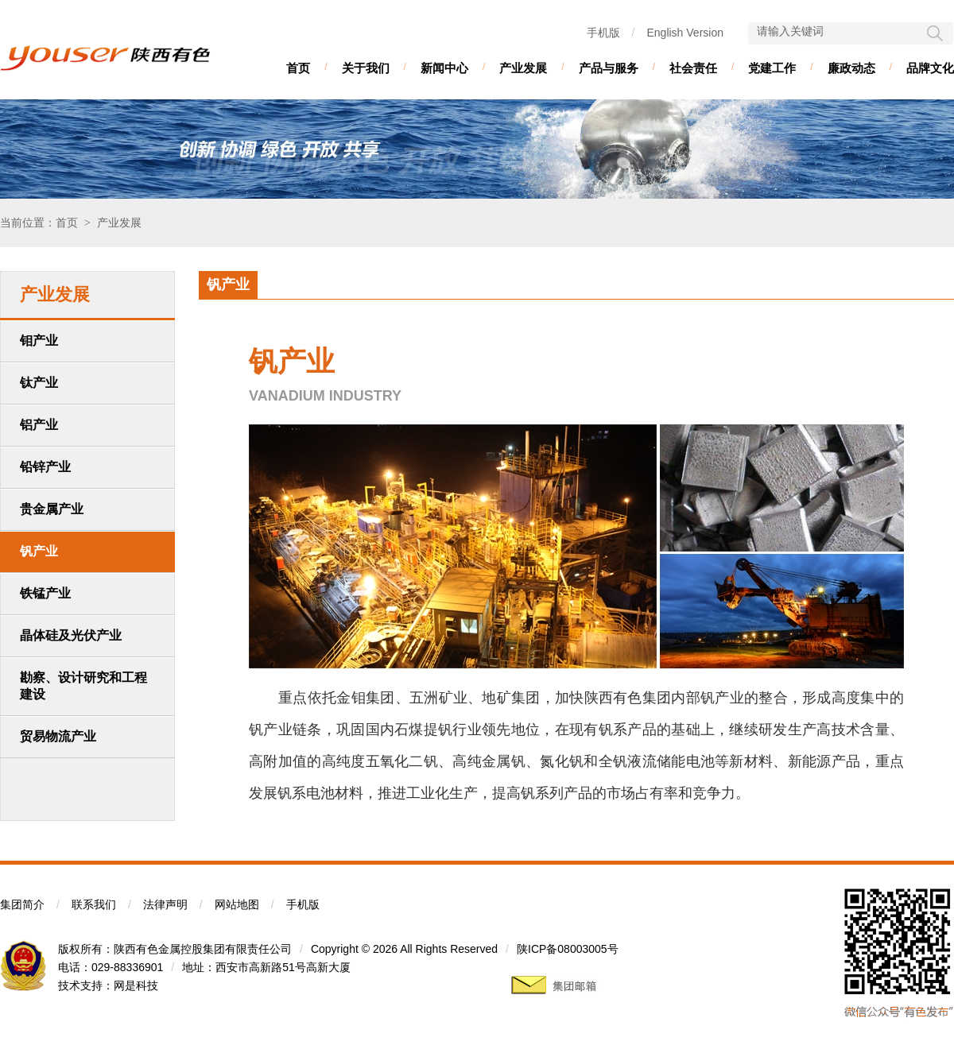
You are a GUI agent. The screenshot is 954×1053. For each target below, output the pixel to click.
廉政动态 (851, 68)
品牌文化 (930, 68)
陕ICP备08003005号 (568, 949)
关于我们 (366, 68)
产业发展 (523, 68)
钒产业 (39, 551)
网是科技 (136, 985)
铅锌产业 (45, 467)
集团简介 (22, 904)
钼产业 (39, 340)
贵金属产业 (51, 509)
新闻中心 (444, 68)
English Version (684, 32)
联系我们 (94, 904)
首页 (298, 68)
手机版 (603, 32)
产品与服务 (608, 68)
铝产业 (39, 425)
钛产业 (39, 382)
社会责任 (693, 68)
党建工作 (772, 68)
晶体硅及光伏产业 (71, 635)
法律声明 (165, 904)
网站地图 (237, 904)
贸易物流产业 (58, 736)
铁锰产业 (45, 593)
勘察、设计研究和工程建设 (83, 686)
